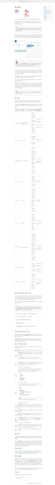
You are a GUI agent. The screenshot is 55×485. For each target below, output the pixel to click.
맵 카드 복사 (20, 63)
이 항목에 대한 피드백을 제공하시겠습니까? (35, 483)
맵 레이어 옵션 (19, 478)
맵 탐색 (23, 402)
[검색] (35, 1)
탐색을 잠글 (36, 464)
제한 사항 (45, 16)
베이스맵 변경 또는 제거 (48, 10)
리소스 (45, 19)
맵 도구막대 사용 (46, 13)
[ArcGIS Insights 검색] (27, 1)
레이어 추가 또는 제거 (47, 12)
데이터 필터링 (24, 422)
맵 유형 (45, 9)
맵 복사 (45, 15)
